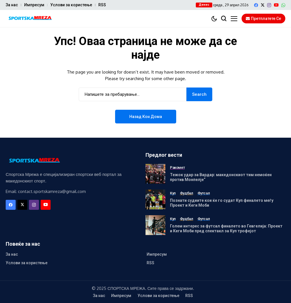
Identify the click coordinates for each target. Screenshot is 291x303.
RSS (102, 5)
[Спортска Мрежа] (30, 18)
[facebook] (256, 5)
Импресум (34, 5)
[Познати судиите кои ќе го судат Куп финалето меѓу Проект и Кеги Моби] (155, 200)
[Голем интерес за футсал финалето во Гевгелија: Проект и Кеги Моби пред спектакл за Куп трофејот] (155, 225)
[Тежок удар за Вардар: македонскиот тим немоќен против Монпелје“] (155, 174)
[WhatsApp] (283, 5)
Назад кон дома (145, 116)
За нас (12, 5)
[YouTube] (276, 5)
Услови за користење (71, 5)
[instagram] (269, 5)
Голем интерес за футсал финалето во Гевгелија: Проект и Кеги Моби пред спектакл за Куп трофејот (226, 228)
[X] (262, 5)
